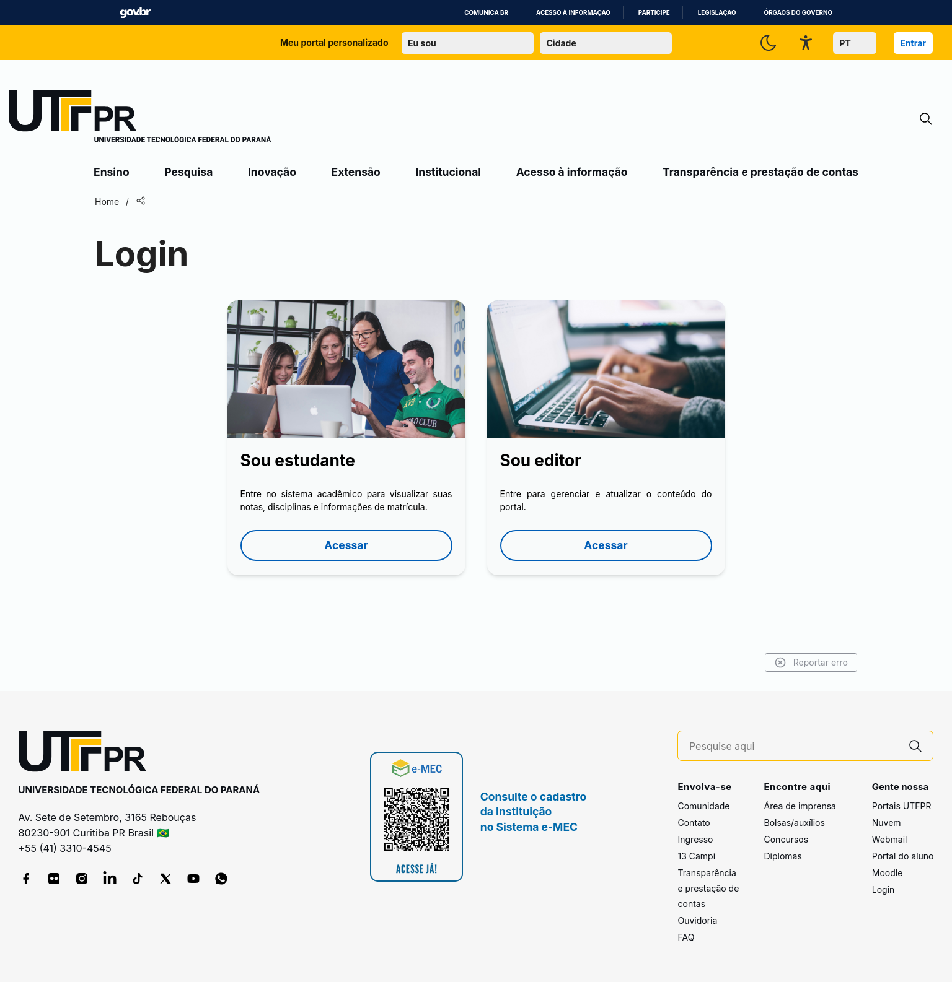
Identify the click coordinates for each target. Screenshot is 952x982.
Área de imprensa (799, 806)
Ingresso (695, 839)
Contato (693, 822)
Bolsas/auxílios (794, 822)
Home (107, 201)
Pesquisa (188, 171)
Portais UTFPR (902, 806)
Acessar (346, 545)
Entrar (913, 43)
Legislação (717, 12)
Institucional (448, 171)
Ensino (112, 171)
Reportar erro (811, 662)
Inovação (272, 171)
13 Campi (696, 856)
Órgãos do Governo (798, 12)
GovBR (135, 13)
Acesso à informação (573, 12)
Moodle (887, 872)
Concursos (786, 839)
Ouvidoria (697, 920)
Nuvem (886, 822)
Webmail (889, 839)
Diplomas (782, 856)
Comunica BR (486, 12)
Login (883, 889)
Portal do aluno (903, 856)
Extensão (356, 171)
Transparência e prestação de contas (760, 171)
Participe (654, 12)
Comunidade (703, 806)
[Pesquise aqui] (794, 746)
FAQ (685, 937)
